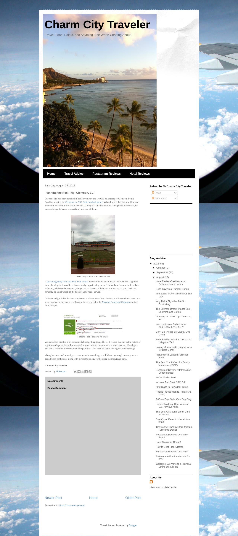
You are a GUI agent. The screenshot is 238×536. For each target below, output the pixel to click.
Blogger (133, 525)
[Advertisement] (92, 485)
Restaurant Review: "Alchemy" (172, 451)
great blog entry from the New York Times (67, 281)
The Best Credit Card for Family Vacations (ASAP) (173, 364)
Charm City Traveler (97, 24)
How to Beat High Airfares (169, 446)
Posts (156, 192)
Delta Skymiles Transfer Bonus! (172, 289)
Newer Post (53, 498)
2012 (156, 263)
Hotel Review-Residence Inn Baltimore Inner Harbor (171, 283)
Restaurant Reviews (106, 173)
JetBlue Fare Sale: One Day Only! (174, 399)
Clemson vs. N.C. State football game (83, 202)
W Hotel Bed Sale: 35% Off (170, 382)
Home (51, 173)
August (160, 277)
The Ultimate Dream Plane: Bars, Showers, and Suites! (173, 310)
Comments (159, 198)
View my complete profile (163, 487)
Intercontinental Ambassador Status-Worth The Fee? (171, 326)
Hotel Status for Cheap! (168, 442)
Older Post (133, 498)
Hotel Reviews (140, 173)
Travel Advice (73, 173)
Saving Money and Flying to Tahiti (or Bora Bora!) (174, 348)
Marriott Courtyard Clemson (116, 302)
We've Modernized (166, 377)
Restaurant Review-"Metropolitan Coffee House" (173, 371)
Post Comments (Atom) (72, 505)
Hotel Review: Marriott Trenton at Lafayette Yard (173, 341)
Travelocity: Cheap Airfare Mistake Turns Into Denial (174, 428)
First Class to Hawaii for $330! (172, 387)
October (161, 267)
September (162, 272)
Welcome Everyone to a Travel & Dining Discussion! (173, 465)
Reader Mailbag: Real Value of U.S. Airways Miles (172, 405)
